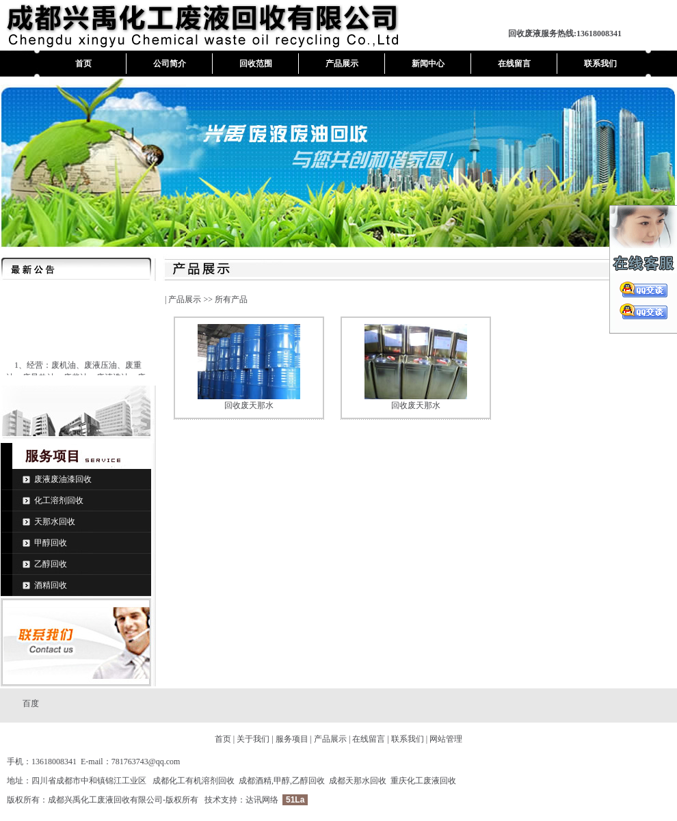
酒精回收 (50, 585)
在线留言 (514, 63)
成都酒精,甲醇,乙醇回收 (282, 780)
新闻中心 (428, 63)
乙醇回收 (50, 564)
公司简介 (169, 63)
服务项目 (292, 739)
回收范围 (255, 63)
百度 (31, 703)
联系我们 (600, 63)
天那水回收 (54, 521)
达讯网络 (261, 800)
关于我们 (253, 739)
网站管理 (445, 739)
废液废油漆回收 (63, 479)
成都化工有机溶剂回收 (193, 780)
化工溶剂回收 (58, 500)
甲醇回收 (50, 543)
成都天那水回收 (357, 780)
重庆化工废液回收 (423, 780)
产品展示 (342, 63)
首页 (83, 63)
